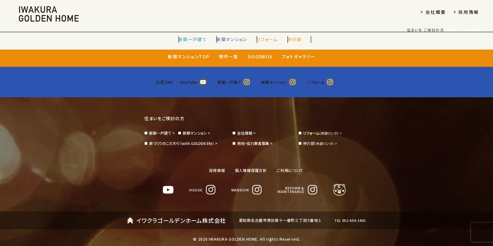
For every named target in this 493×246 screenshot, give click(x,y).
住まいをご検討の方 (167, 111)
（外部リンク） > (323, 126)
